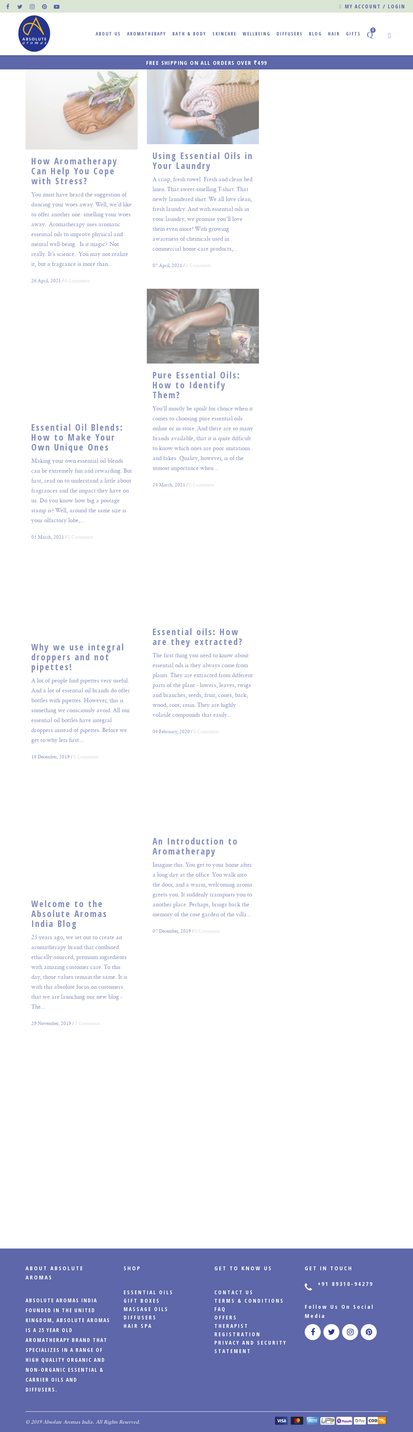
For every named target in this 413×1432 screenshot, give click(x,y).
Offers (225, 1317)
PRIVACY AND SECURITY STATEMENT (250, 1347)
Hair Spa (138, 1325)
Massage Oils (146, 1309)
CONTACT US (234, 1292)
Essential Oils (149, 1292)
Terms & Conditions (249, 1300)
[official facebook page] (8, 6)
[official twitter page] (20, 6)
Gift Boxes (142, 1300)
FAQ (220, 1309)
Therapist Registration (237, 1330)
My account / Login (372, 6)
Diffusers (140, 1317)
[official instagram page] (32, 6)
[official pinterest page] (45, 6)
